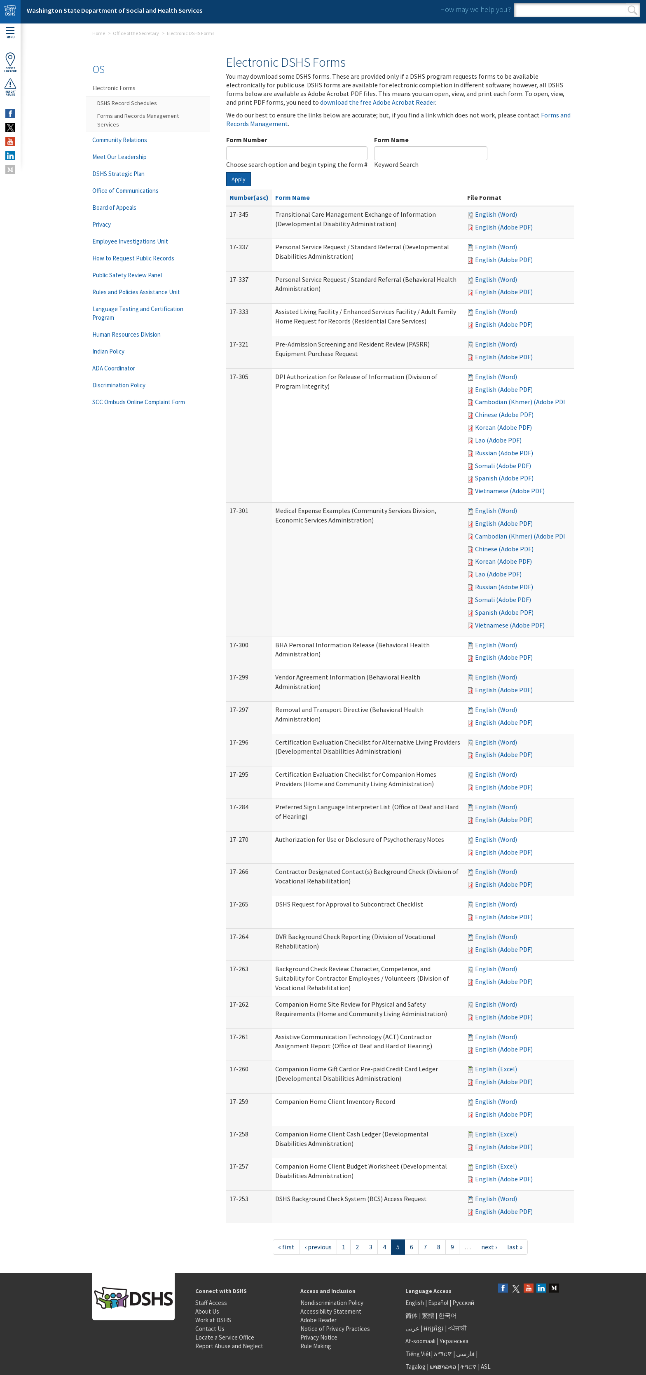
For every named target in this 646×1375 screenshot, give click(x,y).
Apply (239, 179)
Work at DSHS (213, 1320)
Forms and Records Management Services (138, 120)
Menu (10, 33)
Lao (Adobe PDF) (498, 440)
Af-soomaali (420, 1341)
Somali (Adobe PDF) (503, 465)
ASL (486, 1366)
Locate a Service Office (224, 1337)
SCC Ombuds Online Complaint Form (138, 402)
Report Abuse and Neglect (229, 1346)
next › (489, 1247)
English (415, 1303)
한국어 (447, 1315)
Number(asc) (249, 197)
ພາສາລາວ (443, 1366)
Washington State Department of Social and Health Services (114, 10)
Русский (463, 1303)
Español (438, 1303)
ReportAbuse (10, 86)
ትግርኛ (468, 1366)
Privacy (101, 224)
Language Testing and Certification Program (137, 313)
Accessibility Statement (330, 1311)
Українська (454, 1341)
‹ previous (318, 1247)
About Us (207, 1311)
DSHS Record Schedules (127, 103)
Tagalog (415, 1366)
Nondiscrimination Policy (331, 1303)
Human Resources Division (126, 334)
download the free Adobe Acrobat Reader (377, 102)
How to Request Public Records (133, 258)
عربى (412, 1328)
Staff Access (211, 1303)
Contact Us (210, 1329)
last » (514, 1247)
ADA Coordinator (113, 368)
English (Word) (496, 214)
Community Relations (119, 140)
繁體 (428, 1315)
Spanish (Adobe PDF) (504, 478)
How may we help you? (475, 9)
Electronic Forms (114, 88)
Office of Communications (125, 190)
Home (98, 33)
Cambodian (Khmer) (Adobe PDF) (522, 402)
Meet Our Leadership (119, 157)
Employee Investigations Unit (130, 241)
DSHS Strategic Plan (118, 174)
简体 (411, 1315)
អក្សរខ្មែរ (434, 1328)
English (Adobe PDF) (504, 227)
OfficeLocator (10, 62)
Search (632, 10)
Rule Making (315, 1346)
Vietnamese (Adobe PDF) (510, 491)
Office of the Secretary (136, 33)
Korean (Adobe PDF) (503, 427)
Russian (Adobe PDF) (504, 453)
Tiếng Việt (418, 1354)
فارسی (465, 1354)
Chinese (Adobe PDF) (504, 414)
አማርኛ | (444, 1354)
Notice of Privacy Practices (335, 1329)
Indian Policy (108, 351)
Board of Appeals (114, 207)
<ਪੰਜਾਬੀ (457, 1328)
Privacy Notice (318, 1337)
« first (286, 1247)
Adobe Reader (318, 1320)
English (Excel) (496, 1069)
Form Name (391, 140)
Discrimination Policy (118, 385)
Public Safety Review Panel (127, 275)
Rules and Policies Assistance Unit (136, 292)
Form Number (246, 140)
